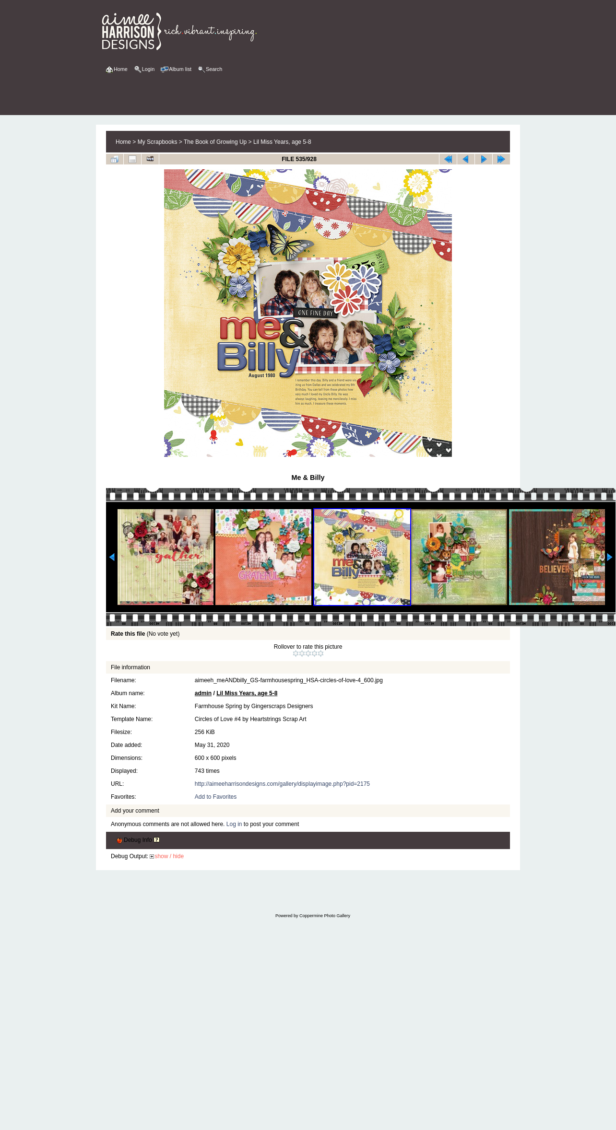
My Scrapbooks (158, 142)
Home (123, 142)
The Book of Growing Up (215, 142)
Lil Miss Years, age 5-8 (282, 142)
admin (203, 693)
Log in (234, 824)
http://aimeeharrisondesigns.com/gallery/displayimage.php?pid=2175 (282, 784)
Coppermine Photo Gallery (324, 915)
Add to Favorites (216, 796)
